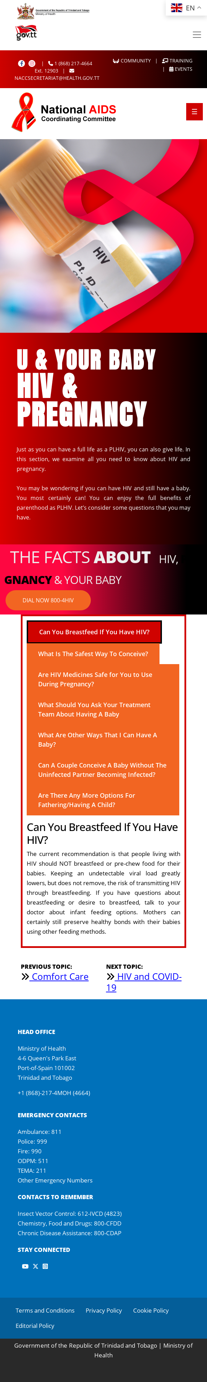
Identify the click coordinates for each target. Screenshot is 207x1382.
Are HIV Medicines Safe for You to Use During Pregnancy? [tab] (95, 679)
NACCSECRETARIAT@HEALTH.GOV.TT (57, 74)
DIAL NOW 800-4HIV (48, 600)
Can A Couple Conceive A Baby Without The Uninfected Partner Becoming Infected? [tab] (102, 770)
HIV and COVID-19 (144, 981)
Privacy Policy (104, 1310)
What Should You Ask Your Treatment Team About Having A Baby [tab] (94, 709)
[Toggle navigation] (197, 34)
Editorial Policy (35, 1326)
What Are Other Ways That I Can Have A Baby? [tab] (97, 739)
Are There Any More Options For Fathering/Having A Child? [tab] (86, 800)
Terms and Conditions (45, 1310)
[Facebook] (21, 63)
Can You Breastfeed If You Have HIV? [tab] (94, 632)
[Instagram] (31, 63)
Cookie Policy (151, 1310)
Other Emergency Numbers (55, 1180)
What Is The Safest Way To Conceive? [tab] (93, 654)
